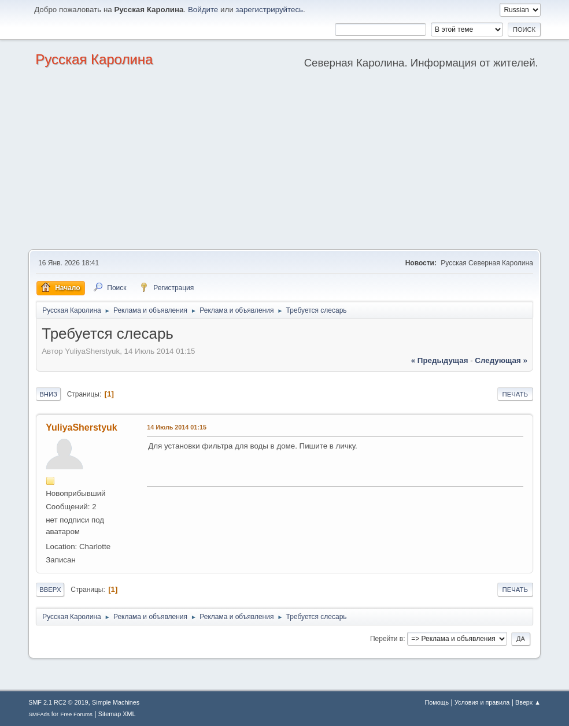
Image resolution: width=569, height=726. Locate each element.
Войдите (203, 9)
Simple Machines (115, 702)
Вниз (48, 394)
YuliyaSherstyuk (81, 427)
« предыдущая (439, 360)
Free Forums (76, 714)
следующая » (501, 360)
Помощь (436, 702)
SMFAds (39, 714)
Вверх (50, 589)
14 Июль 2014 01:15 (176, 427)
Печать (515, 394)
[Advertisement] (284, 162)
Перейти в (386, 639)
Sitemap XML (117, 713)
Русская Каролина (94, 59)
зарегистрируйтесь (269, 9)
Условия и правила (482, 702)
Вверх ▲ (528, 702)
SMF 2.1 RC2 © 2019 (58, 702)
